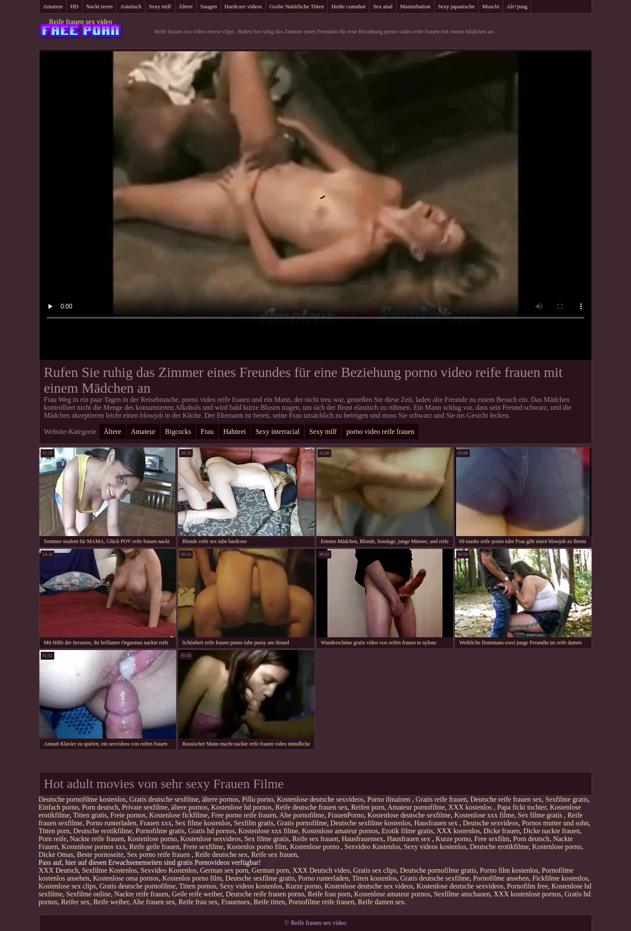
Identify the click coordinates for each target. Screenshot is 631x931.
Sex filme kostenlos (202, 823)
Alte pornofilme (301, 815)
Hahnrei (234, 431)
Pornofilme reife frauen (321, 902)
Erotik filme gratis (407, 831)
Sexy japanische (456, 6)
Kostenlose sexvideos (210, 838)
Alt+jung (517, 6)
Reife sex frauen (315, 838)
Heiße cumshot (348, 6)
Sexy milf (160, 6)
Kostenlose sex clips (67, 886)
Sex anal (382, 6)
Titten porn (54, 831)
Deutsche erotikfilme (102, 831)
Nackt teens (99, 6)
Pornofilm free (527, 886)
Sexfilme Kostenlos (109, 870)
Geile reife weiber (197, 894)
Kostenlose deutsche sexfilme (409, 815)
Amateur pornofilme (416, 807)
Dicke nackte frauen (551, 831)
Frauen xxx (155, 823)
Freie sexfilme (203, 846)
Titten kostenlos (374, 878)
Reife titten (269, 902)
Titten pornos (197, 886)
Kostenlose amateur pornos (340, 831)
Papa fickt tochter (521, 807)
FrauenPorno (346, 815)
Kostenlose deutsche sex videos (368, 886)
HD (74, 6)
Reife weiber (111, 902)
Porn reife (53, 838)
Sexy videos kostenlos (435, 846)
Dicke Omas (56, 854)
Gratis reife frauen (441, 799)
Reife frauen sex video (80, 21)
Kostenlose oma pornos (126, 878)
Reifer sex (75, 902)
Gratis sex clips (375, 870)
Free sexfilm (491, 838)
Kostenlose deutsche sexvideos (320, 799)
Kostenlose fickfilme (178, 815)
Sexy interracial (277, 431)
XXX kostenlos (470, 807)
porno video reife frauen (380, 431)
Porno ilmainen (389, 799)
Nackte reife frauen (97, 838)
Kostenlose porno (152, 838)
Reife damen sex (381, 902)
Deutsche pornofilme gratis (438, 870)
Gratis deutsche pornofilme (137, 886)
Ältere (186, 6)
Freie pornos (127, 815)
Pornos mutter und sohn (555, 823)
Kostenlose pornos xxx (93, 846)
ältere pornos (220, 799)
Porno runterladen (111, 823)
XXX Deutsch (58, 870)
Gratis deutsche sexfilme (164, 799)
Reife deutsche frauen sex (311, 807)
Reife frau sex (198, 902)
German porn (270, 870)
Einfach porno (58, 807)
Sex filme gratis (541, 815)
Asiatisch (130, 6)
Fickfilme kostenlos (560, 878)
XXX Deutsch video (321, 870)
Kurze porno (453, 838)
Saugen (208, 6)
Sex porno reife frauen (159, 854)
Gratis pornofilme (302, 823)
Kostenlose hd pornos (241, 807)
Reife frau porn (329, 894)
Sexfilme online (88, 894)
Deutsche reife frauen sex (506, 799)
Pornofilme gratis (160, 831)
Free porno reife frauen (243, 815)
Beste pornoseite (100, 854)
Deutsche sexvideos (490, 823)
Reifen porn (367, 807)
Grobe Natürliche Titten (296, 6)
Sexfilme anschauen (462, 894)
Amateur (53, 6)
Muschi (490, 6)
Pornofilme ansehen (501, 878)
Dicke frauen (501, 831)
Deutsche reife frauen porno (265, 894)
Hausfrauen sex (436, 823)
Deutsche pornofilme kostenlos (82, 799)
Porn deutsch (100, 807)
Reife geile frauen (154, 846)
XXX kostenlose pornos (527, 894)
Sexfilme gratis (567, 799)
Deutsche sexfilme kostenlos (370, 823)
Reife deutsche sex (221, 854)
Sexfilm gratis (253, 823)
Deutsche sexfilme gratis (259, 878)
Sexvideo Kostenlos (372, 846)
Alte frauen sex (153, 902)
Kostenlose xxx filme (484, 815)
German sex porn (224, 870)
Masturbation (415, 6)
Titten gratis (90, 815)
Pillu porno (257, 799)
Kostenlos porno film (257, 846)
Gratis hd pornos (211, 831)
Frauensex (235, 902)
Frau (207, 431)
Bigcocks (178, 431)
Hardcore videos (243, 6)
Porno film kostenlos (509, 870)
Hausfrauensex (362, 838)
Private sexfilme (144, 807)
